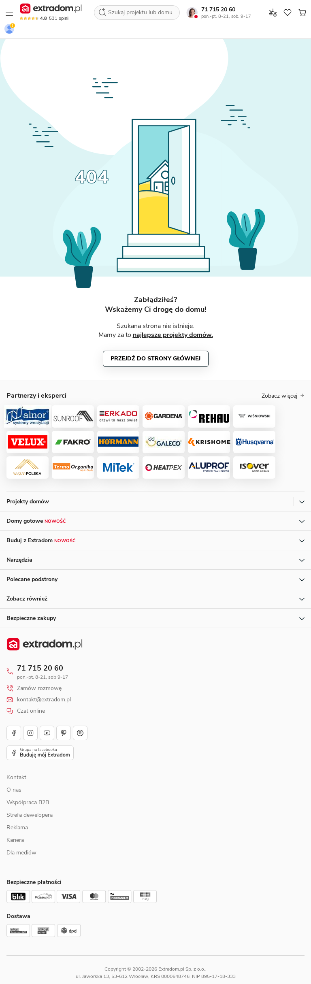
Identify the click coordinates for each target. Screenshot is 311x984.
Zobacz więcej (283, 396)
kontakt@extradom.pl (44, 699)
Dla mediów (21, 852)
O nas (13, 790)
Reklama (17, 827)
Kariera (15, 840)
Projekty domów (27, 501)
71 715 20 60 (218, 9)
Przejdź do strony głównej (155, 358)
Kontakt (16, 777)
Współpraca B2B (27, 802)
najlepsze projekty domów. (173, 334)
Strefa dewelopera (29, 815)
